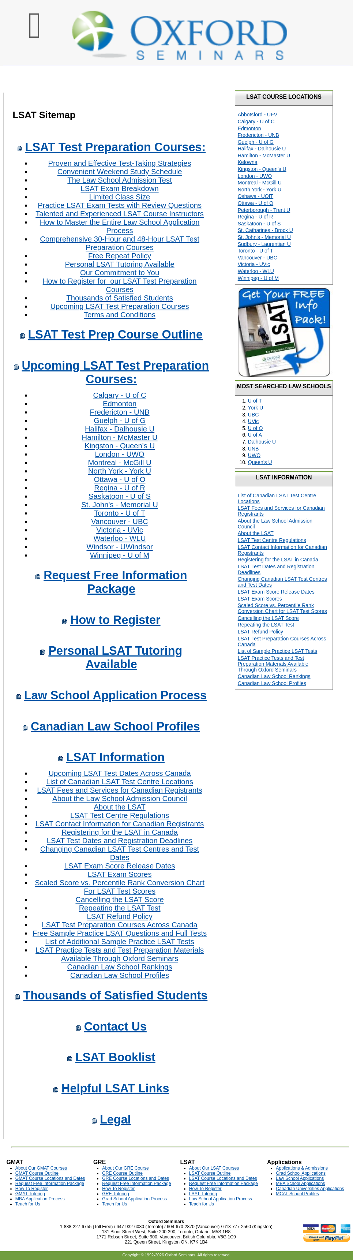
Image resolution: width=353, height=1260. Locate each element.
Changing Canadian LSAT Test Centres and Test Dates (119, 853)
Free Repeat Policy (119, 256)
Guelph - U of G (120, 420)
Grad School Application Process (134, 1198)
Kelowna (248, 162)
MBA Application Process (40, 1198)
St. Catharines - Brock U (265, 230)
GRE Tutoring (115, 1193)
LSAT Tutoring (203, 1193)
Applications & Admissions (302, 1168)
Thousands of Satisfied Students (119, 298)
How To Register (31, 1188)
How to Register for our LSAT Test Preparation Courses (120, 285)
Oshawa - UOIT (255, 196)
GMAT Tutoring (30, 1193)
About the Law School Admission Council (119, 798)
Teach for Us (27, 1204)
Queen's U (260, 462)
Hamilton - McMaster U (120, 437)
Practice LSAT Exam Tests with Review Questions (120, 205)
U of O (255, 428)
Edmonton (119, 404)
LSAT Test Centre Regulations (119, 815)
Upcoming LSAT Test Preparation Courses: (115, 372)
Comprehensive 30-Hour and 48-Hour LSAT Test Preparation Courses (119, 243)
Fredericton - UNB (120, 412)
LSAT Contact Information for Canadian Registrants (119, 824)
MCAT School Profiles (297, 1193)
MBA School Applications (300, 1183)
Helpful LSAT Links (115, 1088)
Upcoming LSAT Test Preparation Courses (119, 306)
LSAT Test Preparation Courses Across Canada (119, 925)
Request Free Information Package (115, 582)
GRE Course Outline (122, 1173)
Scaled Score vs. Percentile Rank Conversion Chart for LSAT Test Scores (282, 608)
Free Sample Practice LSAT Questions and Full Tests (120, 933)
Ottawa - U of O (120, 479)
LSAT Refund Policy (119, 916)
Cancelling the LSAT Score (119, 900)
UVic (253, 421)
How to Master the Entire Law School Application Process (120, 226)
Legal (115, 1119)
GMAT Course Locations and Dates (50, 1178)
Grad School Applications (301, 1173)
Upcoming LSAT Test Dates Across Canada (119, 773)
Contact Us (115, 1026)
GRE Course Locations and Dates (135, 1178)
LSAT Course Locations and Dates (223, 1178)
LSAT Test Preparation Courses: (115, 147)
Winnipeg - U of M (119, 555)
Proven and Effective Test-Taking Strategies (119, 163)
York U (255, 408)
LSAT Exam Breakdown (120, 188)
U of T (255, 401)
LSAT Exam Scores (120, 874)
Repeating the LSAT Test (120, 908)
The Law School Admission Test (119, 180)
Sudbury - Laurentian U (264, 244)
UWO (254, 455)
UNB (253, 449)
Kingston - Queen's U (120, 446)
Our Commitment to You (119, 273)
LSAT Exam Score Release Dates (119, 866)
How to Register (115, 620)
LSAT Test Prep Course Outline (115, 334)
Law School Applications (300, 1178)
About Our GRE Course (125, 1168)
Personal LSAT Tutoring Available (119, 264)
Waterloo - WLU (119, 538)
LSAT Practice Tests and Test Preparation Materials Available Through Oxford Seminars (119, 954)
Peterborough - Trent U (264, 210)
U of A (255, 435)
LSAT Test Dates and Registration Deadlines (119, 841)
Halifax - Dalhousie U (119, 429)
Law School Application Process (115, 695)
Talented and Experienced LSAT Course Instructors (119, 214)
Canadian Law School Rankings (119, 967)
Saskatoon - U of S (120, 496)
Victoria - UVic (119, 530)
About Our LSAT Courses (214, 1168)
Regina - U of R (119, 488)
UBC (253, 415)
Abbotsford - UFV (257, 114)
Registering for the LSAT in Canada (119, 832)
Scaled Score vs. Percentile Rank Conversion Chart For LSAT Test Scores (119, 887)
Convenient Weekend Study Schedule (119, 172)
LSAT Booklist (115, 1057)
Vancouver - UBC (119, 521)
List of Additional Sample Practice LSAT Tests (119, 942)
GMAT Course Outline (37, 1173)
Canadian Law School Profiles (115, 726)
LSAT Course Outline (210, 1173)
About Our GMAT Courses (41, 1168)
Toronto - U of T (119, 513)
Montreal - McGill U (119, 463)
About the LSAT (119, 807)
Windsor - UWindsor (120, 547)
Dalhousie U (262, 442)
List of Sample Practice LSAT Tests (278, 651)
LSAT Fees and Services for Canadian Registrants (119, 790)
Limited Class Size (119, 197)
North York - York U (119, 471)
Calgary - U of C (119, 395)
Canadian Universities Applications (310, 1188)
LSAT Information (115, 757)
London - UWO (119, 454)
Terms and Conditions (119, 315)
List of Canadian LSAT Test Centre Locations (119, 782)
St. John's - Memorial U (119, 505)
